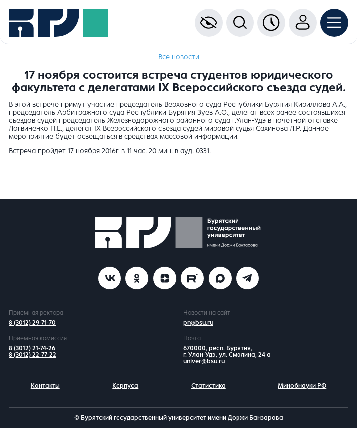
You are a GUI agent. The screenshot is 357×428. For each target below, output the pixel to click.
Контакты (45, 386)
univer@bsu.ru (204, 361)
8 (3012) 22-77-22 (32, 355)
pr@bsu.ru (198, 323)
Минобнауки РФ (302, 386)
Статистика (208, 386)
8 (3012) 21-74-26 (32, 348)
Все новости (178, 57)
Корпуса (125, 386)
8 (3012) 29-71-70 (32, 323)
